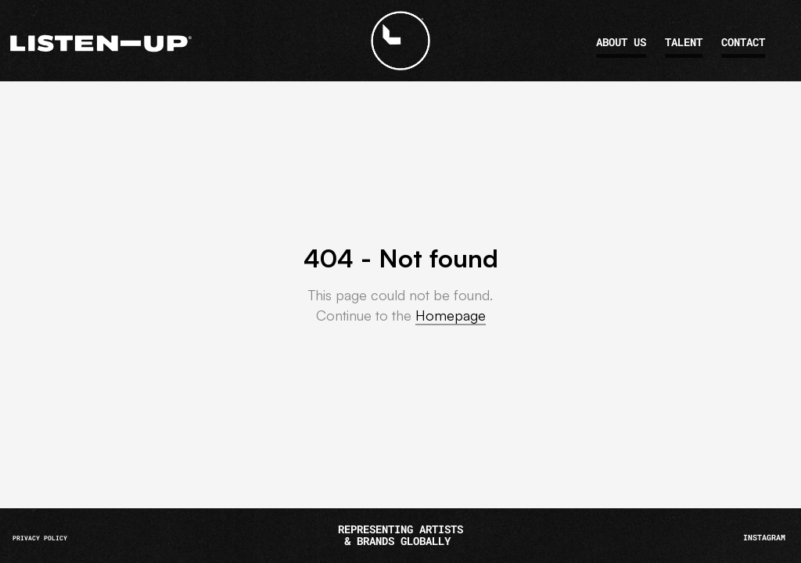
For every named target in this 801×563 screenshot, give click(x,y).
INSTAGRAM (764, 538)
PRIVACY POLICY (40, 538)
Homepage (450, 315)
